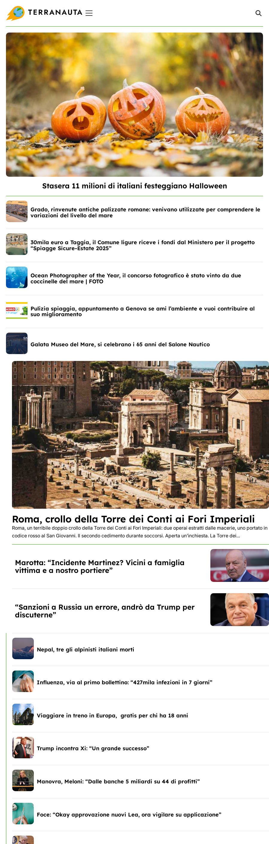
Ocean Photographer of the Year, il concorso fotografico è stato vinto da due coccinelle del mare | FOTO (136, 278)
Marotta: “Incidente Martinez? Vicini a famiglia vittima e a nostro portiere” (100, 566)
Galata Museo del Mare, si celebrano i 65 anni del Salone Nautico (120, 344)
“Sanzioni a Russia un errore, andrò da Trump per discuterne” (105, 610)
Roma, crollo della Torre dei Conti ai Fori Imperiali (133, 519)
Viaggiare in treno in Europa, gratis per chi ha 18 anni (112, 715)
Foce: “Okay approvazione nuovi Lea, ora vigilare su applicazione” (129, 814)
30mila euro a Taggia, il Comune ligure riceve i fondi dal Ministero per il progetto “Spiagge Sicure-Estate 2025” (143, 245)
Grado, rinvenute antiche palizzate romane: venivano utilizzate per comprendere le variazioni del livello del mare (145, 212)
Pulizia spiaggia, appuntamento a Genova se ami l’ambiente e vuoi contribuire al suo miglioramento (143, 311)
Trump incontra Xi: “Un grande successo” (93, 748)
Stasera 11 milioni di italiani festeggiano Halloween (134, 185)
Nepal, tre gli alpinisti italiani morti (85, 649)
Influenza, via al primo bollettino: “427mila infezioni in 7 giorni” (124, 682)
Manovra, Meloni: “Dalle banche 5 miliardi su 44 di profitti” (118, 781)
